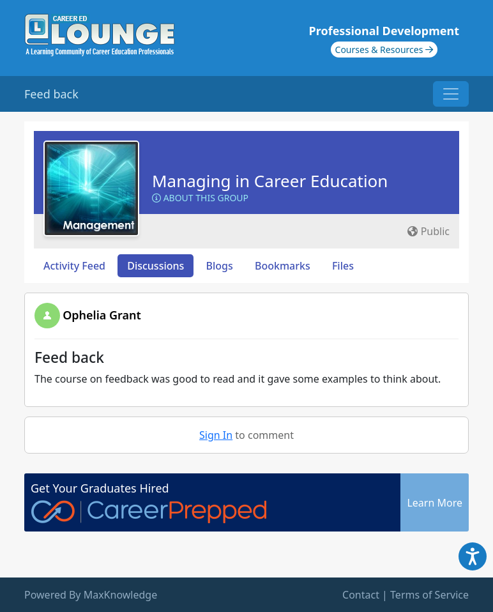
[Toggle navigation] (451, 94)
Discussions (155, 266)
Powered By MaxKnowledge (90, 595)
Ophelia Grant (102, 315)
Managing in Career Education (270, 180)
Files (343, 266)
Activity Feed (74, 266)
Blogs (219, 266)
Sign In (215, 435)
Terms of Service (429, 595)
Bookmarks (282, 266)
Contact (360, 595)
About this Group (200, 198)
